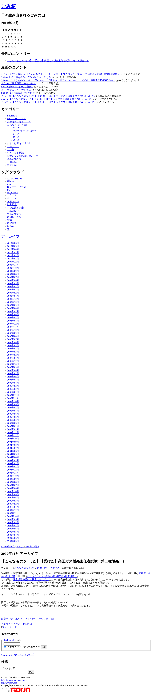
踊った (16, 140)
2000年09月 (13, 519)
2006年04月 (13, 383)
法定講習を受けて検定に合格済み (31, 579)
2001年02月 (13, 504)
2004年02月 (13, 463)
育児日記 (12, 165)
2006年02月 (13, 389)
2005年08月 (13, 407)
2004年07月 (13, 448)
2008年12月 (13, 299)
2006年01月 (13, 392)
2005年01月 (13, 429)
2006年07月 (13, 373)
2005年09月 (13, 404)
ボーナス (12, 198)
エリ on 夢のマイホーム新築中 (17, 89)
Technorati (9, 640)
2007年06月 (13, 342)
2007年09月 (13, 333)
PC (8, 189)
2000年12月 (13, 510)
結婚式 (10, 226)
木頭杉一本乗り (15, 217)
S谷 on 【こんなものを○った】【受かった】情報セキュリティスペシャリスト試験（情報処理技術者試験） (58, 80)
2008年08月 (13, 308)
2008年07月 (13, 311)
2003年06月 (13, 488)
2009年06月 (13, 280)
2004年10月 (13, 438)
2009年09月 (13, 271)
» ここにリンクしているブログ (17, 654)
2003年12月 (13, 469)
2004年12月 (13, 432)
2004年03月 (13, 460)
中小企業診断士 (15, 207)
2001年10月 (13, 491)
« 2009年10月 (8, 546)
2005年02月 (13, 426)
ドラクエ (12, 195)
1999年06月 (13, 538)
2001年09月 (13, 494)
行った (16, 134)
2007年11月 (13, 327)
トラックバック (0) (39, 618)
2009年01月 (13, 296)
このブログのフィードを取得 (16, 624)
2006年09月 (13, 367)
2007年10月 (13, 330)
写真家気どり (14, 159)
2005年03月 (13, 423)
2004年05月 (13, 454)
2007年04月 (13, 348)
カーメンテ (13, 146)
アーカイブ (10, 236)
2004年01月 (13, 466)
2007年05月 (13, 345)
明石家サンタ (14, 214)
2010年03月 (13, 252)
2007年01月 (13, 358)
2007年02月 (13, 355)
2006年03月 (13, 386)
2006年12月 (13, 361)
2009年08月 (13, 274)
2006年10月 (13, 364)
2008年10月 (13, 302)
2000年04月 (13, 535)
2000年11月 (13, 513)
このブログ (13, 647)
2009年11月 (13, 265)
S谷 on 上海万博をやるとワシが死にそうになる (26, 77)
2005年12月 (13, 395)
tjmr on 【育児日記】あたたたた (18, 92)
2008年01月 (13, 320)
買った (16, 137)
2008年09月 (13, 305)
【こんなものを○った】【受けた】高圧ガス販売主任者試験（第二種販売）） (48, 60)
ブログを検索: (8, 668)
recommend (12, 192)
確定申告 (12, 223)
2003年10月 (13, 476)
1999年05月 (13, 541)
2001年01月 (13, 507)
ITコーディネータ (16, 187)
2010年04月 (13, 249)
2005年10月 (13, 401)
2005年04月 (13, 420)
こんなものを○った (17, 124)
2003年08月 (13, 482)
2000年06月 (13, 528)
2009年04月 (13, 286)
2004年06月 (13, 451)
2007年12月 (13, 324)
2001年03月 (13, 500)
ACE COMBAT (14, 178)
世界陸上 (12, 204)
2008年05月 (13, 317)
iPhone (10, 181)
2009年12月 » (32, 546)
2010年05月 (13, 246)
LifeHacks (12, 115)
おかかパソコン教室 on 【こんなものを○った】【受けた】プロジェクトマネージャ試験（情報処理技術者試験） (60, 74)
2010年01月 (13, 258)
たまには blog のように (19, 143)
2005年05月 (13, 417)
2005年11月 (13, 398)
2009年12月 (13, 261)
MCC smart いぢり (16, 118)
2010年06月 (13, 243)
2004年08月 (13, 445)
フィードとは (9, 627)
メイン (20, 546)
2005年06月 (13, 414)
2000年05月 (13, 532)
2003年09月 (13, 479)
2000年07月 (13, 525)
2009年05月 (13, 283)
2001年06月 (13, 497)
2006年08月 (13, 370)
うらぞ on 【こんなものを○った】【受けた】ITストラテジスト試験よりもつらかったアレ (48, 96)
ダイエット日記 (15, 152)
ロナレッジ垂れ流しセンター (22, 155)
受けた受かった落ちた (25, 131)
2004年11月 (13, 435)
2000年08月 (13, 522)
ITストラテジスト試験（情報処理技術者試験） (52, 576)
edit (52, 618)
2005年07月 (13, 410)
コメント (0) (21, 618)
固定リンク (7, 618)
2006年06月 (13, 376)
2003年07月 (13, 485)
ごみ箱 (8, 6)
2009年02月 (13, 292)
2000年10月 (13, 516)
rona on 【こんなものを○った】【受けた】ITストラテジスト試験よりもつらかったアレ (47, 99)
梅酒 (9, 220)
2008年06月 (13, 314)
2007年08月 (13, 336)
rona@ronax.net (9, 683)
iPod (9, 184)
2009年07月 (13, 277)
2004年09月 (13, 441)
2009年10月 (13, 268)
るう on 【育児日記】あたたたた (18, 83)
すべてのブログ (31, 647)
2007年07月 (13, 339)
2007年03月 (13, 351)
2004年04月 (13, 457)
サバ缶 (10, 149)
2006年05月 (13, 379)
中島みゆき (13, 210)
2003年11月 (13, 473)
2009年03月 (13, 289)
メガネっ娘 (13, 201)
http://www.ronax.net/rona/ (14, 680)
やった (16, 128)
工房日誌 (12, 162)
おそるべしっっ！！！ (19, 121)
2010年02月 (13, 255)
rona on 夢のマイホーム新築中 (17, 86)
